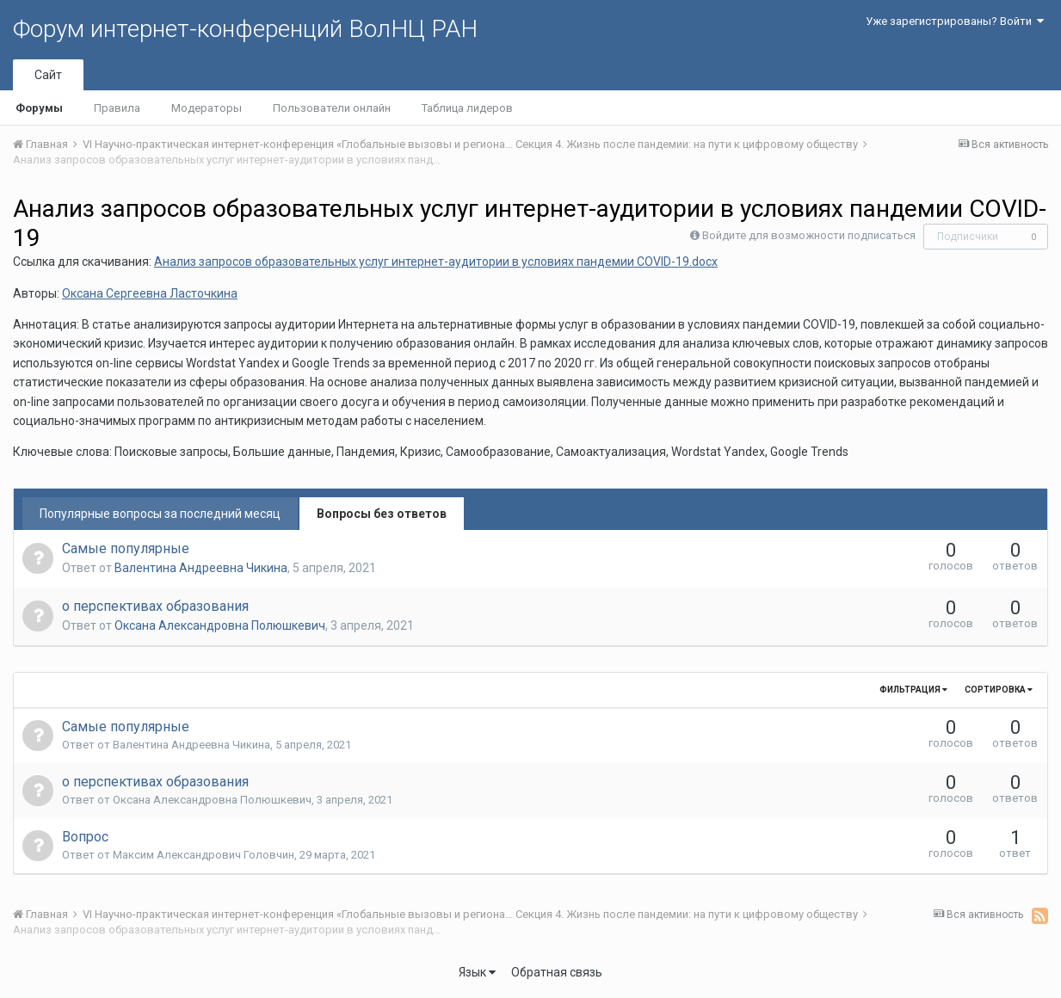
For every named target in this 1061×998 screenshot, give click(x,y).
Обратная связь (556, 972)
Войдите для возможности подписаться (809, 235)
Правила (117, 108)
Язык (477, 972)
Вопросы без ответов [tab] (382, 514)
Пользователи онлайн (332, 108)
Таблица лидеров (467, 108)
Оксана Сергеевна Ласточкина (149, 293)
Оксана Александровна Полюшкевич (219, 625)
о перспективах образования (155, 606)
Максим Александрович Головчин (203, 854)
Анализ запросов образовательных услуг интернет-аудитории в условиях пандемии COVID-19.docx (436, 261)
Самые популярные (125, 548)
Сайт (48, 75)
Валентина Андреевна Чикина (200, 568)
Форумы (39, 108)
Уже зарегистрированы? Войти (955, 21)
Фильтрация (913, 689)
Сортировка (999, 689)
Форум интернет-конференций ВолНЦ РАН (245, 29)
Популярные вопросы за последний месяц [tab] (160, 514)
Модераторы (206, 108)
